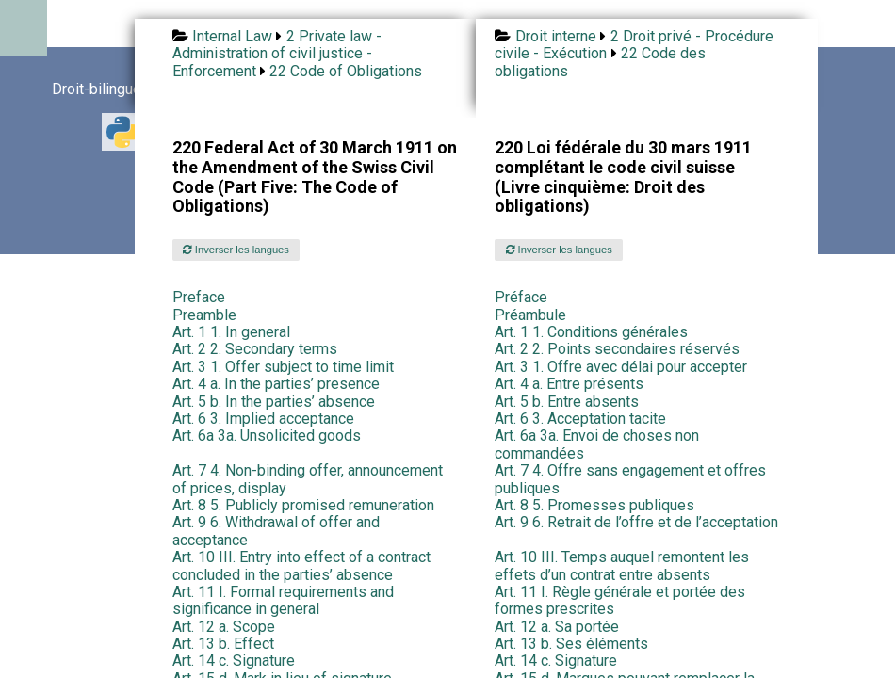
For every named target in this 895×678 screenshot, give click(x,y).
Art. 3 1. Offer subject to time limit (283, 367)
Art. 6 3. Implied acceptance (263, 419)
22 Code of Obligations (345, 71)
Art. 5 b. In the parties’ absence (273, 402)
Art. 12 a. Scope (223, 627)
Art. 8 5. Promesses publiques (594, 505)
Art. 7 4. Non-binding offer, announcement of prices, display (307, 478)
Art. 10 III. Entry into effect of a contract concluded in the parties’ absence (301, 565)
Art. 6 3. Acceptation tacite (580, 419)
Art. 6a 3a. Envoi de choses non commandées (597, 444)
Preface (198, 297)
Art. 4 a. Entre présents (569, 384)
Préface (521, 297)
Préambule (530, 315)
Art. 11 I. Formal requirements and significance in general (283, 600)
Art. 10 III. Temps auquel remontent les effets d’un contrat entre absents (622, 565)
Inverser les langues (236, 249)
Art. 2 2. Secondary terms (254, 349)
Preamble (204, 315)
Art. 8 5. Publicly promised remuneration (303, 505)
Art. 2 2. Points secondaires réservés (617, 349)
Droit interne (555, 36)
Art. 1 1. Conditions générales (591, 332)
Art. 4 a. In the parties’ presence (276, 384)
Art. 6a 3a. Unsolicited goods (266, 435)
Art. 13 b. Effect (223, 644)
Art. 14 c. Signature (233, 661)
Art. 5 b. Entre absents (567, 402)
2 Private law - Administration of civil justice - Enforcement (277, 53)
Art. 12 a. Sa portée (557, 627)
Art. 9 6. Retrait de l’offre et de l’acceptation (636, 522)
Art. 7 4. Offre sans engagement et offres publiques (630, 478)
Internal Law (232, 36)
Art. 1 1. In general (231, 332)
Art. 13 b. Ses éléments (571, 644)
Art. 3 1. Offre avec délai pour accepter (621, 367)
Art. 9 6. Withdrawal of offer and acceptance (276, 530)
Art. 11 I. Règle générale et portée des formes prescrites (620, 600)
